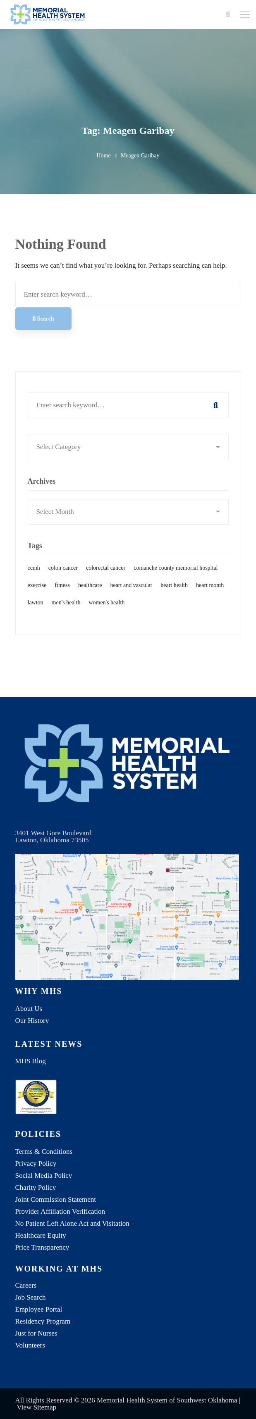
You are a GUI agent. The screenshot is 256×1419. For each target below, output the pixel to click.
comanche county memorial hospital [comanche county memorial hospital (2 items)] (176, 576)
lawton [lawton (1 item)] (35, 611)
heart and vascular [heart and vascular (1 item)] (131, 594)
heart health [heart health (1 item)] (174, 594)
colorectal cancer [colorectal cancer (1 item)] (105, 576)
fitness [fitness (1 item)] (62, 594)
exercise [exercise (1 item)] (37, 594)
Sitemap (45, 1407)
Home (103, 155)
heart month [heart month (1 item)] (210, 594)
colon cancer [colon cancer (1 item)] (63, 576)
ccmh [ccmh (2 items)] (34, 576)
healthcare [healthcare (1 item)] (90, 594)
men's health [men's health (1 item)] (66, 611)
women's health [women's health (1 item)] (106, 611)
